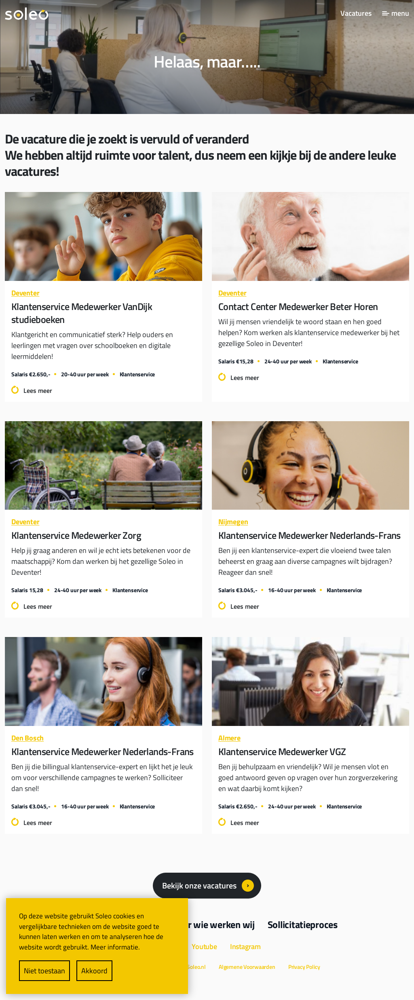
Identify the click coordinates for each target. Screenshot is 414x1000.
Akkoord (94, 970)
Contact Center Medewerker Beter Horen (298, 306)
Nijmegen (233, 521)
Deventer (25, 292)
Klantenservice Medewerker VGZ (282, 751)
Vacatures (356, 13)
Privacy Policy (304, 966)
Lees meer (37, 390)
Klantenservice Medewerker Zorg (76, 535)
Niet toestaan (44, 970)
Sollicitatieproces (303, 924)
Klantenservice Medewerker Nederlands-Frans (309, 535)
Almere (229, 737)
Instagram (245, 946)
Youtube (204, 946)
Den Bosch (27, 737)
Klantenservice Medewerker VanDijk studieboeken (81, 313)
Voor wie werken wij (214, 924)
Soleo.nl (196, 966)
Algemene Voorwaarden (247, 966)
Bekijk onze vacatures (199, 885)
